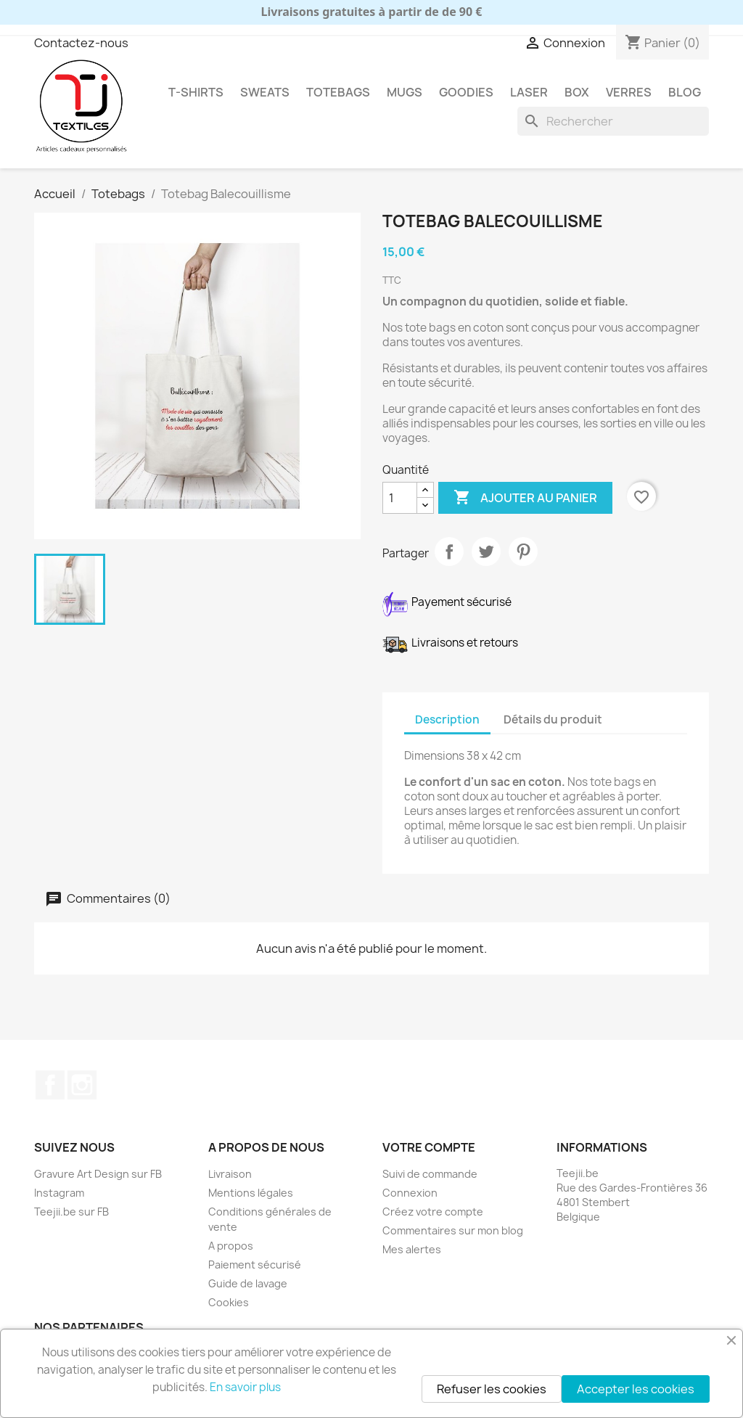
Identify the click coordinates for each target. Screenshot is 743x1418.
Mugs (404, 92)
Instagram (82, 1084)
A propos (230, 1246)
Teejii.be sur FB (71, 1211)
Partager (449, 551)
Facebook (50, 1084)
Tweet (486, 551)
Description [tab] (447, 719)
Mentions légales (250, 1193)
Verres (629, 92)
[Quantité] (399, 498)
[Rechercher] (613, 121)
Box (577, 92)
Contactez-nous (81, 43)
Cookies (228, 1302)
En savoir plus (245, 1387)
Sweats (265, 92)
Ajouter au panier (525, 497)
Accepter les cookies (635, 1389)
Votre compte (428, 1147)
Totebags (338, 92)
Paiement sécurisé (254, 1264)
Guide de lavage (247, 1283)
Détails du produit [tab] (553, 719)
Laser (529, 92)
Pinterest (523, 551)
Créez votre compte (432, 1211)
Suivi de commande (429, 1174)
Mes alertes (411, 1249)
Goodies (466, 92)
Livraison (230, 1174)
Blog (684, 92)
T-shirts (195, 92)
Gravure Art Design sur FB (98, 1174)
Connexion (410, 1193)
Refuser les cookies (491, 1389)
